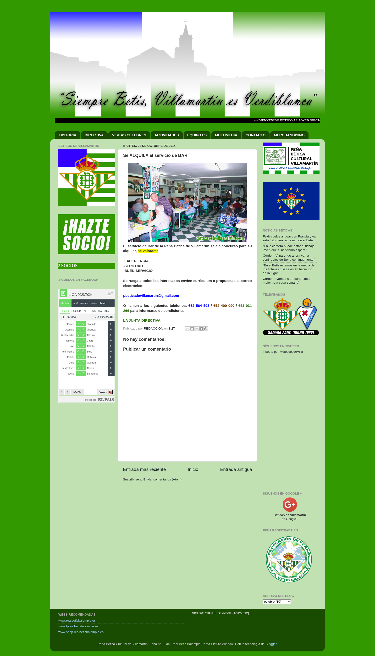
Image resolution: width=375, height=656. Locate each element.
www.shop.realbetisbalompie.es (81, 632)
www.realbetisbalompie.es (77, 620)
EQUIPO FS (197, 135)
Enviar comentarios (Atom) (162, 479)
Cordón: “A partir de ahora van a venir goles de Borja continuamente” (288, 257)
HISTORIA (67, 135)
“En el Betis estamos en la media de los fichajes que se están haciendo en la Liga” (288, 269)
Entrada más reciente (144, 469)
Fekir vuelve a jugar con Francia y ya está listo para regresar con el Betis (289, 238)
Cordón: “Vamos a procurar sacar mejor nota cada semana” (286, 280)
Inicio (193, 469)
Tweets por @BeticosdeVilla (283, 351)
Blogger (270, 644)
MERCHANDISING (289, 135)
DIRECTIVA (94, 135)
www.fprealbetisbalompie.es (78, 626)
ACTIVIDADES (166, 135)
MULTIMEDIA (226, 135)
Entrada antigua (236, 469)
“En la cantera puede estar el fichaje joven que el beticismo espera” (288, 248)
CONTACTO (256, 135)
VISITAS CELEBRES (129, 135)
